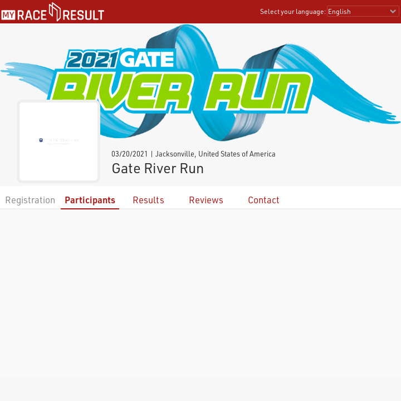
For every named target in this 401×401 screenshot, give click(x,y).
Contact (264, 200)
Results (148, 200)
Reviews (206, 200)
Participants (90, 200)
